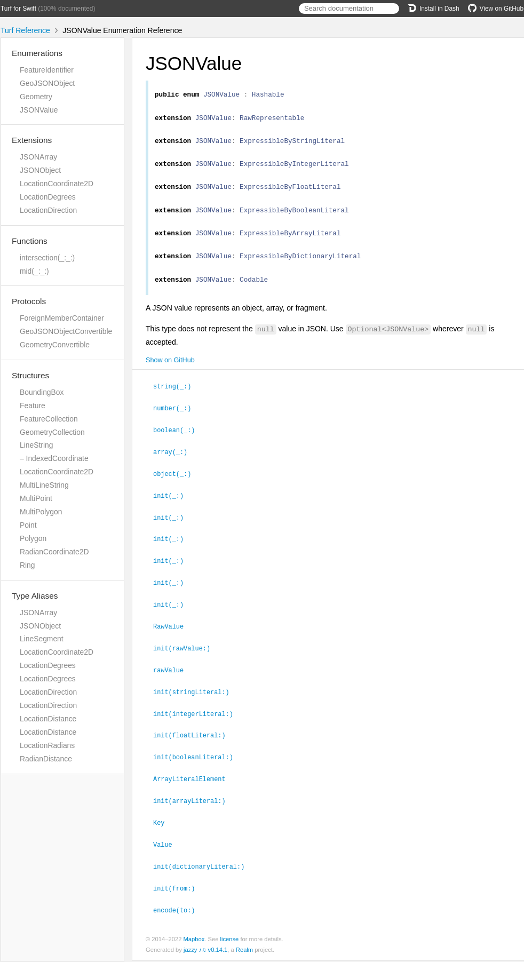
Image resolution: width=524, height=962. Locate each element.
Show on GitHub (170, 374)
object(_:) (176, 485)
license (229, 940)
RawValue (173, 634)
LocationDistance (48, 718)
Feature (32, 405)
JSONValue (39, 110)
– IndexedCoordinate (54, 458)
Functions (29, 240)
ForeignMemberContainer (62, 318)
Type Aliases (35, 595)
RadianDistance (46, 758)
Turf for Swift (18, 8)
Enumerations (37, 53)
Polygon (33, 538)
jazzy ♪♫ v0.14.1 (205, 951)
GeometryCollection (52, 432)
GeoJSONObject (47, 83)
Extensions (32, 140)
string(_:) (176, 400)
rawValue (173, 677)
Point (28, 525)
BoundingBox (41, 392)
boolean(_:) (178, 443)
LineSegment (41, 638)
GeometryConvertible (55, 344)
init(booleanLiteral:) (197, 762)
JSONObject (40, 170)
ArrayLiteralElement (194, 783)
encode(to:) (178, 911)
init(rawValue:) (186, 655)
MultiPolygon (41, 511)
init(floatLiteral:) (194, 740)
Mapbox (193, 940)
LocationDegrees (48, 197)
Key (163, 826)
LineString (36, 445)
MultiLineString (44, 485)
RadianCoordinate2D (54, 551)
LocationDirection (48, 210)
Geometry (36, 96)
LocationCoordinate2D (56, 183)
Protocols (29, 301)
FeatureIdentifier (47, 70)
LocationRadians (47, 745)
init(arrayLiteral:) (194, 804)
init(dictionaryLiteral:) (203, 868)
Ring (27, 565)
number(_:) (176, 421)
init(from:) (178, 890)
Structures (30, 375)
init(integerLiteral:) (197, 719)
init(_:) (173, 507)
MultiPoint (36, 498)
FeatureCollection (49, 419)
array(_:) (174, 464)
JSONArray (38, 157)
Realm (244, 951)
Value (167, 847)
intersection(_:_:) (47, 257)
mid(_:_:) (34, 271)
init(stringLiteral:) (195, 698)
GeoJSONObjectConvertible (66, 331)
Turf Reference (25, 30)
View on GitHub (495, 8)
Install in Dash (433, 8)
